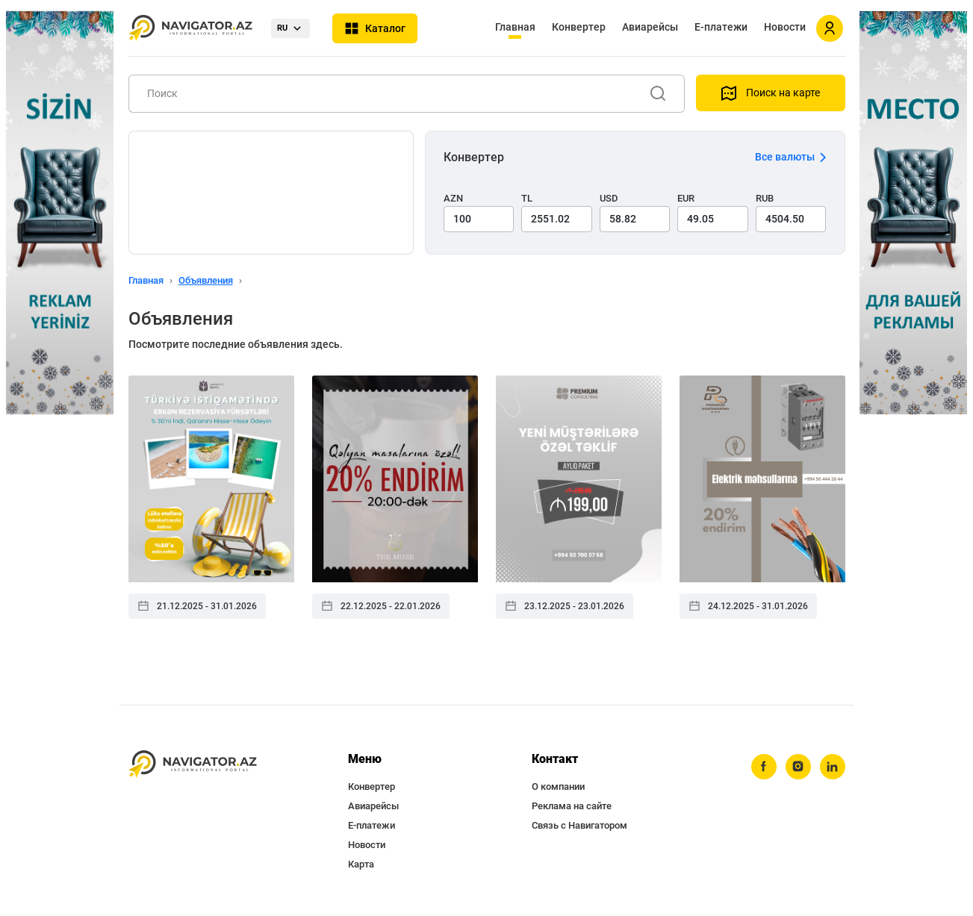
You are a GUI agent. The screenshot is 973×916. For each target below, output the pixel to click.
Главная (515, 27)
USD (609, 198)
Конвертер (579, 27)
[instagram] (798, 766)
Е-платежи (720, 27)
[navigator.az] (192, 764)
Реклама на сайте (572, 805)
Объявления (205, 280)
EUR (685, 198)
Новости (785, 27)
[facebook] (764, 766)
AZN (453, 198)
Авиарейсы (650, 27)
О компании (558, 786)
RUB (765, 198)
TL (526, 198)
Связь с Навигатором (579, 825)
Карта (361, 864)
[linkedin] (832, 766)
